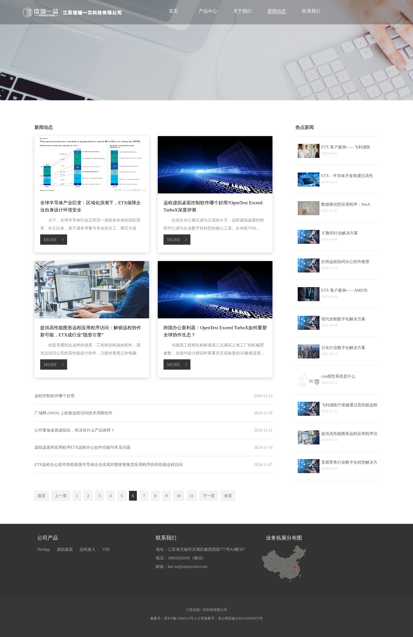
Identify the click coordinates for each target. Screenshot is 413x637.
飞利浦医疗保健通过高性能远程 (349, 405)
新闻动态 (277, 11)
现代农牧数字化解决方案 (343, 319)
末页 (228, 496)
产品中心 (208, 11)
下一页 (209, 496)
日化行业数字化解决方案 (343, 348)
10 (179, 496)
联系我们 (311, 11)
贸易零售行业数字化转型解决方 (349, 462)
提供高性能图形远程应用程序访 (349, 434)
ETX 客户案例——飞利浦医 (345, 147)
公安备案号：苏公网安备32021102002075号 (230, 618)
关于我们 (242, 11)
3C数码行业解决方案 (339, 233)
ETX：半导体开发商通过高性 (347, 176)
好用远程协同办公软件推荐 (345, 262)
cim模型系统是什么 (338, 376)
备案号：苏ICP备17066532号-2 (173, 618)
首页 (173, 11)
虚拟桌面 (65, 549)
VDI (106, 549)
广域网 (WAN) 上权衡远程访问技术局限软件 (73, 413)
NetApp (43, 549)
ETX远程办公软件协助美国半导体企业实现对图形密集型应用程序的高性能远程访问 (108, 464)
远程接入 (87, 549)
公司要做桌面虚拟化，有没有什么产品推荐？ (74, 430)
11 (192, 496)
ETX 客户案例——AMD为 (344, 290)
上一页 (61, 496)
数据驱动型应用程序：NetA (345, 204)
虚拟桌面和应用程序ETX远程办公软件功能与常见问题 (82, 447)
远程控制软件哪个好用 (54, 396)
